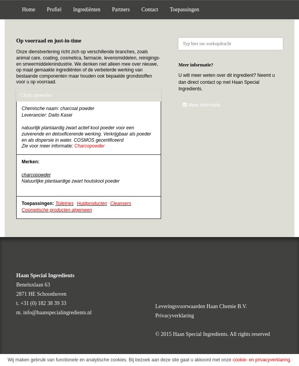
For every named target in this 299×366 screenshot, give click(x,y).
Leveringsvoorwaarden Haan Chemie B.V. (201, 306)
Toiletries (64, 203)
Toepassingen (184, 9)
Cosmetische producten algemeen (57, 210)
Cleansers (120, 203)
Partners (121, 9)
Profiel (54, 9)
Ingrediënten (86, 9)
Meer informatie (201, 105)
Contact (149, 9)
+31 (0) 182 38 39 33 (43, 303)
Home (28, 9)
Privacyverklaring (174, 316)
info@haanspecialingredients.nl (57, 312)
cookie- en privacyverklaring (261, 360)
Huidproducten (92, 203)
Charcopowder (90, 146)
